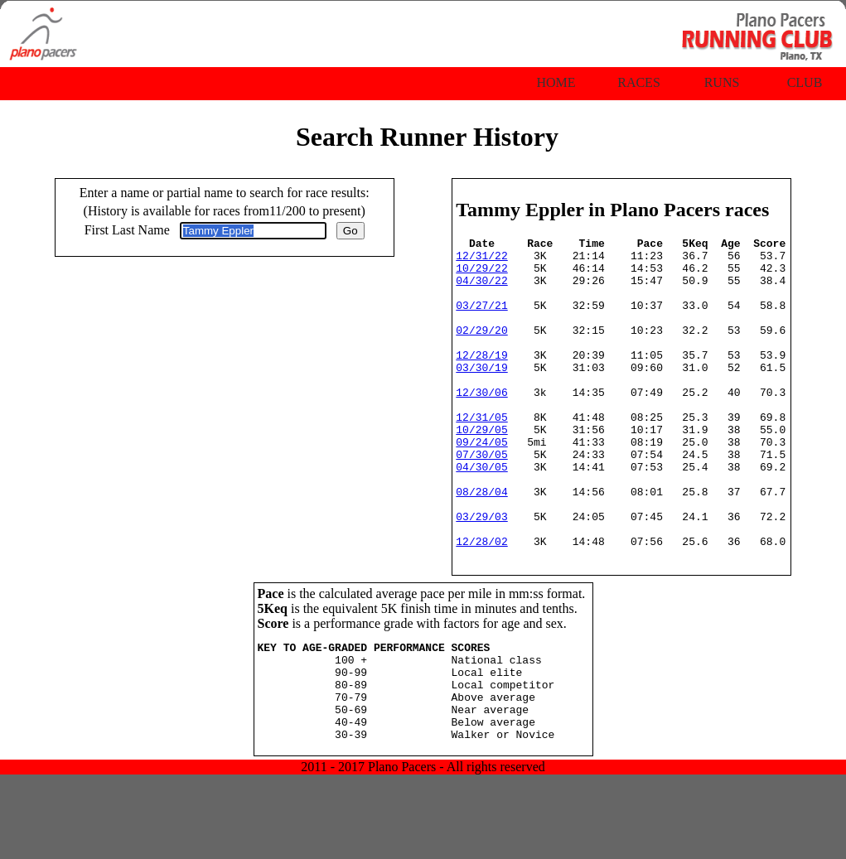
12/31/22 (481, 260)
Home (555, 82)
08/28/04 (481, 543)
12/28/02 (481, 603)
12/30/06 (481, 424)
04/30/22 (481, 289)
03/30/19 (481, 394)
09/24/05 (481, 483)
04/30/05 (481, 513)
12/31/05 (481, 453)
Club (805, 82)
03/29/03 (481, 573)
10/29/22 (481, 275)
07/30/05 (481, 498)
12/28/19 (481, 379)
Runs (722, 82)
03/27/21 (481, 319)
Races (638, 82)
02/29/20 (481, 349)
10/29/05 (481, 468)
